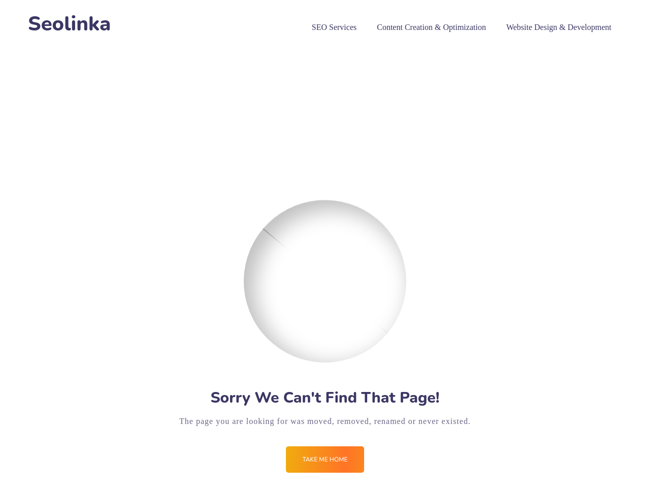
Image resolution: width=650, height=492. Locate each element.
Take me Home (324, 459)
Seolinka (69, 24)
